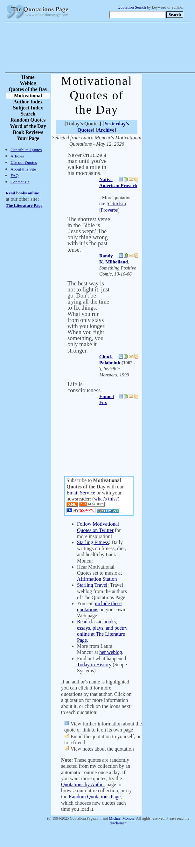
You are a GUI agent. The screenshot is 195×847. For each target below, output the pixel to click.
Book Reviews (28, 132)
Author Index (28, 101)
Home (28, 77)
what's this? (106, 498)
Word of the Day (28, 126)
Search (28, 113)
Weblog (28, 83)
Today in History (94, 664)
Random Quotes (28, 119)
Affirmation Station (97, 579)
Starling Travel (92, 585)
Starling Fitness (93, 542)
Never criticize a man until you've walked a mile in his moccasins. (87, 164)
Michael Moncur (122, 818)
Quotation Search (132, 7)
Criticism (117, 203)
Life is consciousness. (84, 387)
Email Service (80, 492)
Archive (106, 130)
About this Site (23, 169)
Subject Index (28, 107)
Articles (17, 156)
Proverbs (109, 210)
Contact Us (20, 181)
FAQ (14, 175)
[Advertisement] (119, 47)
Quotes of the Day (28, 89)
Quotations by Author (83, 784)
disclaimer (117, 823)
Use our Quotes (23, 162)
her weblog (110, 652)
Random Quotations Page (95, 796)
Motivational (28, 95)
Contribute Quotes (26, 149)
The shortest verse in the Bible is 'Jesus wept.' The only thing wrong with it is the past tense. (88, 234)
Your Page (28, 138)
